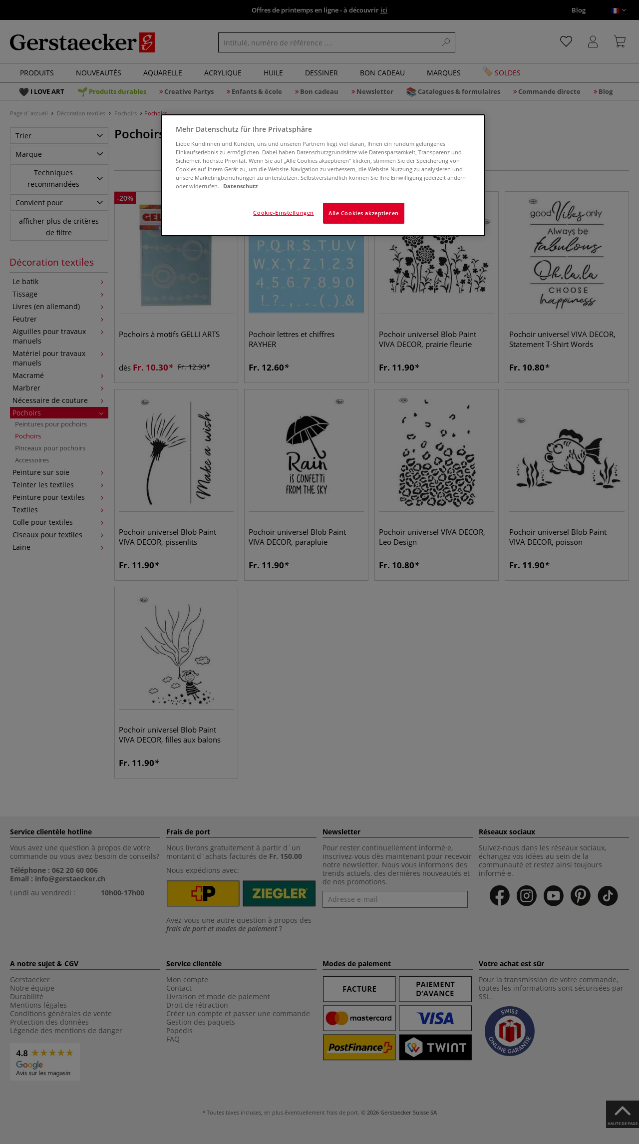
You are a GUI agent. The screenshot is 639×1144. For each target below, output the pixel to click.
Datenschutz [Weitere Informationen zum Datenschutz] (240, 186)
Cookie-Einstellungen (283, 212)
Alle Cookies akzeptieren (363, 213)
